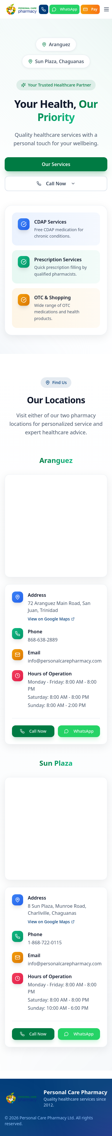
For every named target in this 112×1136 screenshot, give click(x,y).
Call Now (56, 183)
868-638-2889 (43, 640)
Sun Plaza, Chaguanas (56, 61)
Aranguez (56, 44)
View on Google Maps (51, 619)
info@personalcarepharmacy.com (64, 661)
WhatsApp (79, 731)
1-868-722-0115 (45, 942)
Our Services (56, 164)
